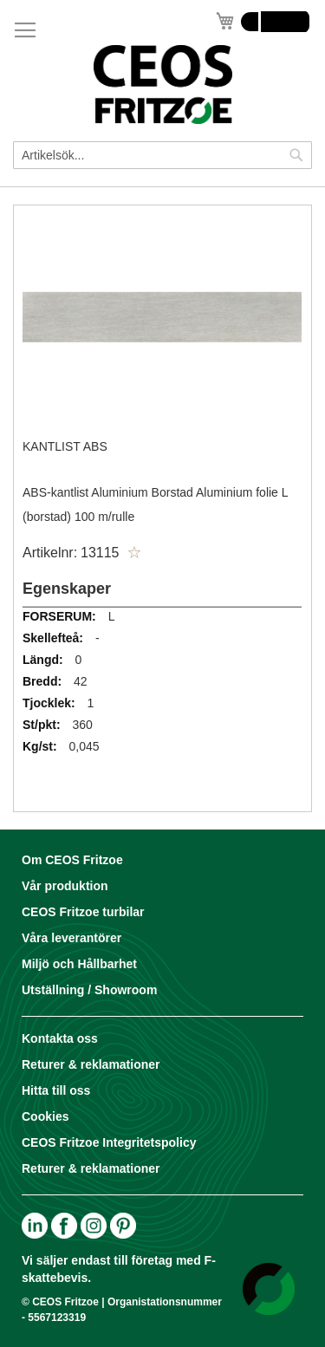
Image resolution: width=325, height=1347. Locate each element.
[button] (134, 553)
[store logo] (162, 84)
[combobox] (162, 155)
